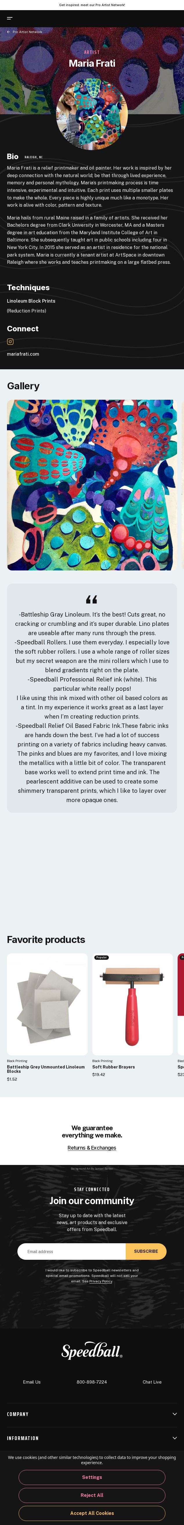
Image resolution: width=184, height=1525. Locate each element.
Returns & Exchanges (92, 1148)
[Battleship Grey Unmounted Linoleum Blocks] (47, 1004)
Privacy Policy (100, 1281)
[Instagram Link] (10, 341)
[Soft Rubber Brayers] (132, 1004)
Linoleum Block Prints (31, 301)
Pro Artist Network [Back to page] (27, 32)
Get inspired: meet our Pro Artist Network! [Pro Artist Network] (92, 5)
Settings (92, 1477)
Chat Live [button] (152, 1377)
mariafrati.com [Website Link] (26, 354)
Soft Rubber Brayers (113, 1067)
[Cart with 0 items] (173, 18)
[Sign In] (159, 18)
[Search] (22, 18)
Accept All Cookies (92, 1513)
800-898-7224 (92, 1377)
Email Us (32, 1377)
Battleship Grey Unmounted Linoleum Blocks (46, 1069)
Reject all (92, 1495)
